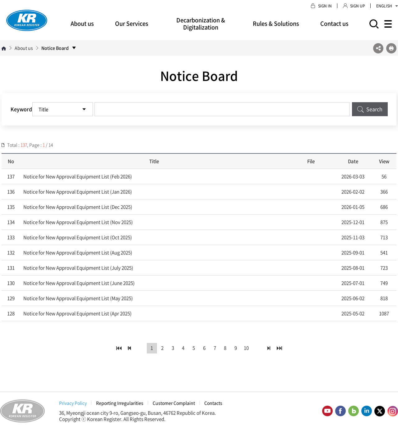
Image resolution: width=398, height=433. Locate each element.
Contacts (213, 403)
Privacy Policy (73, 403)
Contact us (334, 23)
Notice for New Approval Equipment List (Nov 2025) (78, 222)
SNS (378, 48)
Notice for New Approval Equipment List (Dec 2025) (77, 206)
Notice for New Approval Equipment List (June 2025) (79, 283)
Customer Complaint (174, 403)
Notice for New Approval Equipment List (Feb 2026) (77, 176)
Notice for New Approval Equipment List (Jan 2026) (77, 191)
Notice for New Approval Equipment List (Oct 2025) (77, 237)
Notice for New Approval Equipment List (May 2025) (78, 298)
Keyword (21, 109)
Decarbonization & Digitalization (200, 23)
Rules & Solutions (276, 23)
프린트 (391, 48)
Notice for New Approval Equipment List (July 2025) (78, 267)
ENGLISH (387, 6)
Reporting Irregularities (119, 403)
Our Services (131, 23)
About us (82, 23)
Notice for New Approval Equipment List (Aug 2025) (77, 252)
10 (246, 348)
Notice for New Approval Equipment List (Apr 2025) (77, 313)
